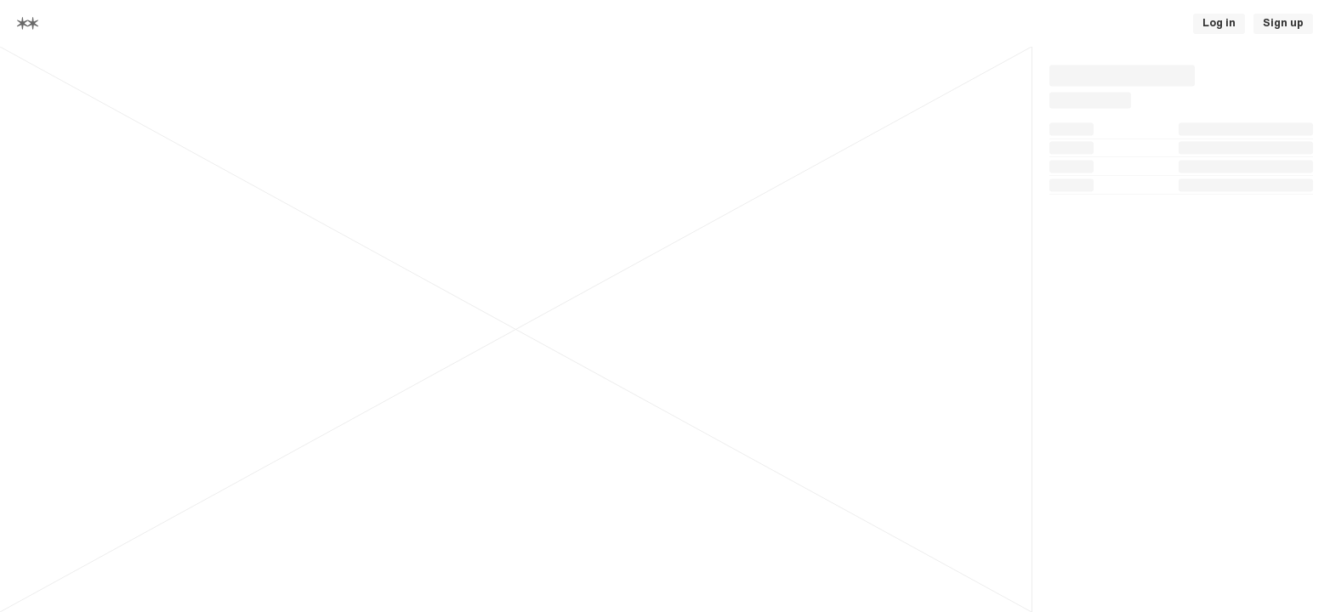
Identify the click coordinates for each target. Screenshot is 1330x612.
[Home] (27, 23)
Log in (1219, 23)
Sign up (1283, 23)
